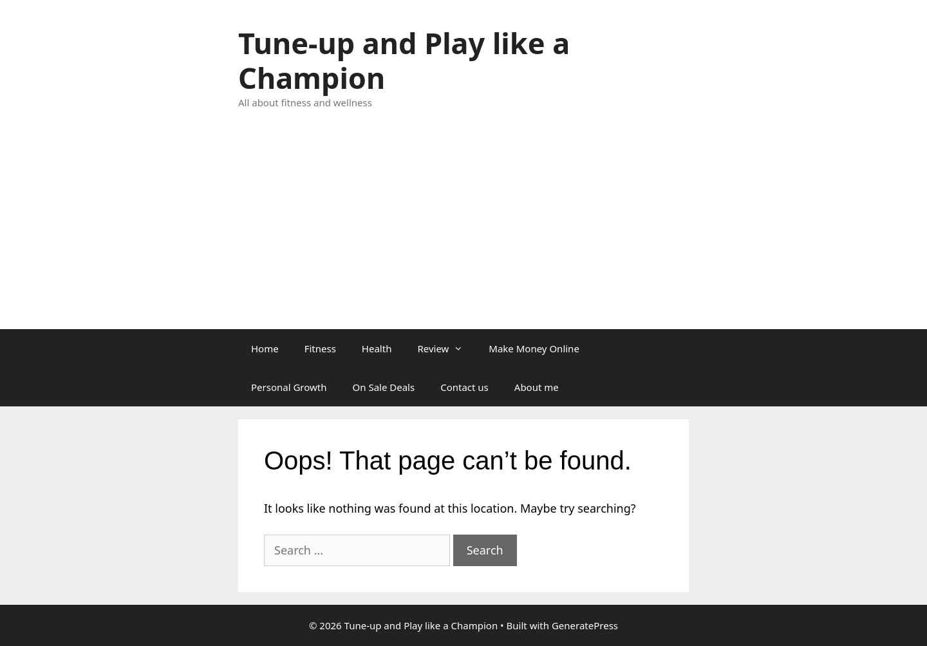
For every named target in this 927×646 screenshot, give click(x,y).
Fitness (320, 348)
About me (536, 387)
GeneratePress (585, 625)
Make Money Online (534, 348)
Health (377, 348)
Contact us (464, 387)
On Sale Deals (384, 387)
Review (446, 348)
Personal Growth (289, 387)
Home (265, 348)
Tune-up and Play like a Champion (404, 60)
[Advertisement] (463, 232)
